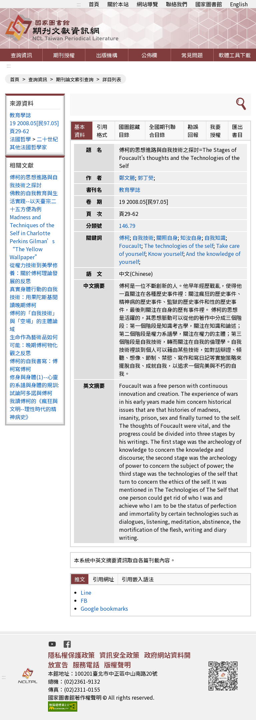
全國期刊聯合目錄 (162, 131)
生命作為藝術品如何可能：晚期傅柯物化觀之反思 (34, 345)
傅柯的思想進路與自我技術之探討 (34, 181)
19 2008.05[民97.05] (34, 123)
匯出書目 (237, 131)
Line (86, 592)
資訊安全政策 (119, 655)
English (239, 4)
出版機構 (106, 55)
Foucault (130, 246)
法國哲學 (20, 139)
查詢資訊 (21, 55)
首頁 (94, 4)
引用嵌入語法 (138, 579)
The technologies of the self (178, 246)
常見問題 (192, 55)
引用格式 (102, 131)
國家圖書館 (208, 4)
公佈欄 (149, 55)
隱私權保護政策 (71, 655)
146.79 (127, 226)
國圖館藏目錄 (129, 131)
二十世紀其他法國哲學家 (34, 143)
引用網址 (103, 579)
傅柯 (124, 238)
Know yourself (165, 254)
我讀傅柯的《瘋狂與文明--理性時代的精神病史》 (34, 409)
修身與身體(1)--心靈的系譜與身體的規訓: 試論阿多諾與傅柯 (34, 385)
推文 (79, 579)
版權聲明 (117, 664)
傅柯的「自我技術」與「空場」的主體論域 (34, 321)
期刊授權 (64, 55)
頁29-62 (19, 131)
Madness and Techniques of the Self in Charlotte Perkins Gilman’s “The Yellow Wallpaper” (32, 237)
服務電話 (86, 664)
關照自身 (167, 238)
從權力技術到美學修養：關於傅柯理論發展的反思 (34, 273)
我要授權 (215, 131)
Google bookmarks (104, 608)
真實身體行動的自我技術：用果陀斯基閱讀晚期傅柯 (34, 297)
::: (79, 4)
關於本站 (118, 4)
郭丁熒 (146, 178)
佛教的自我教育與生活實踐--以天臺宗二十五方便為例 (34, 201)
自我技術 (143, 238)
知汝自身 (191, 238)
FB (84, 600)
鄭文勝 (127, 178)
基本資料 (79, 131)
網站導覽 (147, 4)
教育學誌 (20, 115)
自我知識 (215, 238)
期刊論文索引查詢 (74, 79)
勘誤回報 (193, 131)
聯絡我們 (176, 4)
